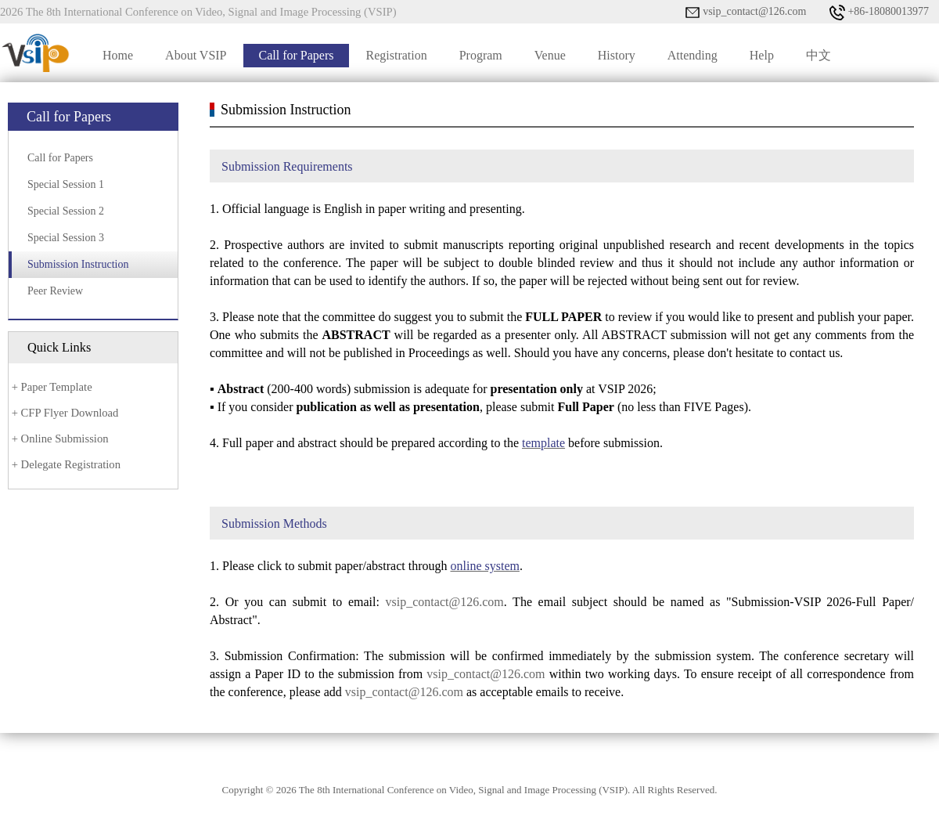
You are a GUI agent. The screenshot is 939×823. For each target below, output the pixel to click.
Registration (395, 55)
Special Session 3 (65, 238)
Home (118, 55)
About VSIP (195, 55)
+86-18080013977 (879, 12)
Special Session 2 (65, 211)
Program (480, 55)
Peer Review (55, 291)
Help (762, 55)
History (616, 55)
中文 (818, 55)
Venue (550, 55)
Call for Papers (296, 55)
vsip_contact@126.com (746, 12)
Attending (692, 55)
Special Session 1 (65, 184)
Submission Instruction (78, 264)
